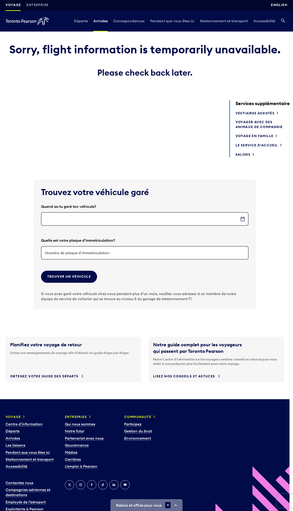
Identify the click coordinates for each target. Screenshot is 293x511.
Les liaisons (15, 445)
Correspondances (129, 21)
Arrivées (100, 21)
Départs (81, 21)
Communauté (137, 417)
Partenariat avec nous (84, 438)
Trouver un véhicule (69, 276)
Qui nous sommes (80, 424)
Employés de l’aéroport (26, 502)
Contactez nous (19, 482)
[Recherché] (283, 21)
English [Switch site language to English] (279, 5)
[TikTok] (102, 484)
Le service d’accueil (257, 145)
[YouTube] (125, 484)
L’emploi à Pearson (81, 466)
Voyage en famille (255, 136)
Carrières (73, 459)
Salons (243, 154)
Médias (71, 452)
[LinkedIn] (114, 484)
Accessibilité (264, 21)
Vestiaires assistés (255, 113)
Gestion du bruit (138, 431)
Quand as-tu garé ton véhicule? (68, 206)
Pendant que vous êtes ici (172, 21)
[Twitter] (69, 484)
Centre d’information (24, 424)
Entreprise (37, 5)
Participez (133, 424)
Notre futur (74, 431)
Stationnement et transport (224, 21)
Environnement (137, 438)
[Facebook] (91, 484)
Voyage (13, 5)
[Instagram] (80, 484)
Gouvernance (77, 445)
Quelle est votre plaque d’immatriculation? (78, 240)
